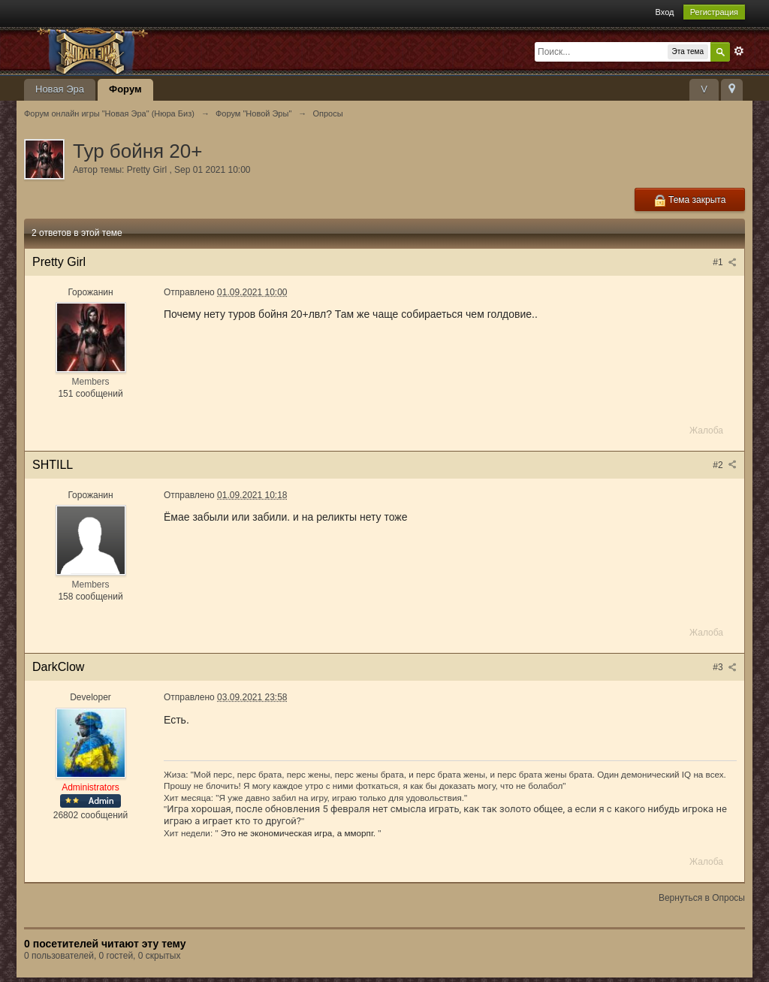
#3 (725, 667)
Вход (665, 12)
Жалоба (706, 430)
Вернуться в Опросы (702, 898)
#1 (725, 262)
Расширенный (739, 51)
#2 (725, 465)
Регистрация (714, 12)
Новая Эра (59, 89)
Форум (125, 89)
